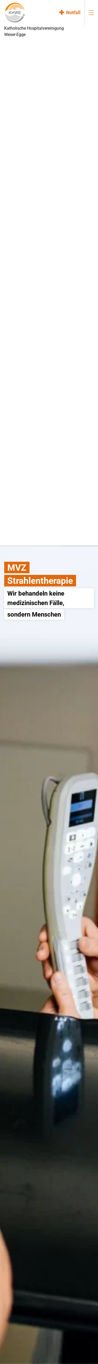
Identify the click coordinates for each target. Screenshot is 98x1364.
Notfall (73, 12)
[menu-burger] (91, 12)
